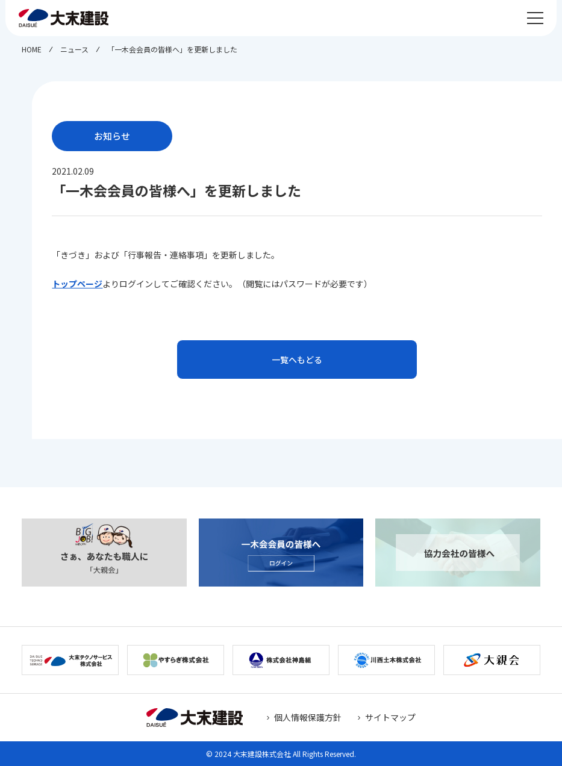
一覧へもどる (297, 359)
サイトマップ (390, 717)
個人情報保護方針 (308, 717)
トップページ (77, 284)
